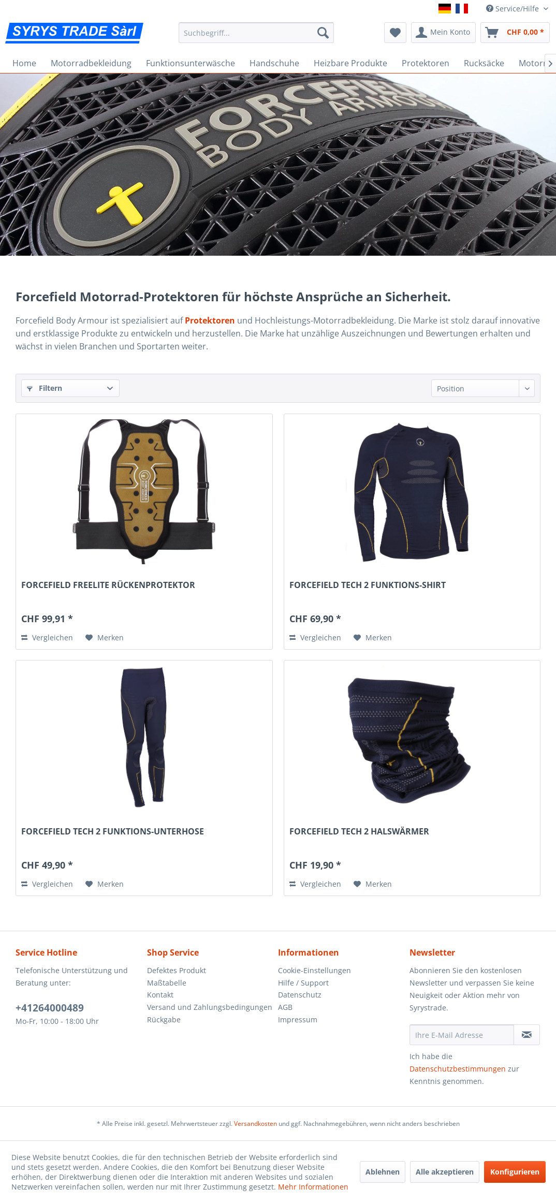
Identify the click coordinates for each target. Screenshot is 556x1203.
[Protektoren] (425, 63)
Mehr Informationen (313, 1187)
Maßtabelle (166, 983)
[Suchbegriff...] (256, 32)
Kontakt (160, 995)
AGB (285, 1007)
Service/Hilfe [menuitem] (513, 8)
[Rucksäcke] (484, 63)
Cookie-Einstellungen (314, 970)
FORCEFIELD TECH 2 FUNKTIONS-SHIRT (367, 585)
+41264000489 (50, 1008)
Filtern (44, 388)
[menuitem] (256, 32)
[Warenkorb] (515, 32)
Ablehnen (382, 1172)
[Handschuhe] (274, 63)
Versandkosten (255, 1123)
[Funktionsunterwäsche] (190, 63)
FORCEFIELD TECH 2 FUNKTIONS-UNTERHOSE (112, 831)
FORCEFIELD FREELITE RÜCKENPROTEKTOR (108, 585)
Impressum (297, 1019)
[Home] (24, 63)
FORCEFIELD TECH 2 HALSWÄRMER (359, 831)
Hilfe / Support (303, 983)
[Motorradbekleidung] (91, 63)
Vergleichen (47, 637)
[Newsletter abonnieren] (527, 1034)
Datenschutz (299, 995)
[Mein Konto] (443, 32)
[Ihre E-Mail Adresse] (462, 1034)
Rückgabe (164, 1019)
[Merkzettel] (395, 32)
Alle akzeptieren (445, 1172)
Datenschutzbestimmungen (457, 1069)
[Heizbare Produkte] (350, 63)
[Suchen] (323, 32)
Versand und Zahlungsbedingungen (209, 1007)
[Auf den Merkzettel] (104, 638)
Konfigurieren (514, 1172)
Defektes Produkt (176, 970)
